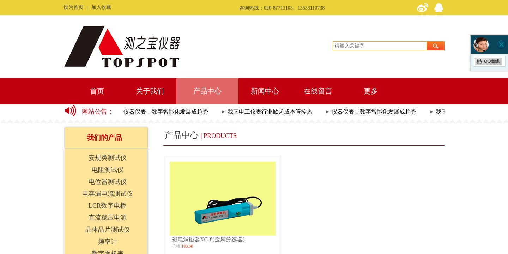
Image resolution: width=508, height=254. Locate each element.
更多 (371, 91)
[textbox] (380, 45)
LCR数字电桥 (107, 205)
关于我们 (150, 91)
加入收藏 (101, 7)
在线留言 (318, 91)
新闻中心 (265, 91)
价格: (176, 246)
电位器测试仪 (108, 181)
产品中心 (207, 91)
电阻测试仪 (107, 169)
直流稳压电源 (108, 217)
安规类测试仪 (108, 157)
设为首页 (73, 7)
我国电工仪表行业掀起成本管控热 (270, 112)
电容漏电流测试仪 (107, 193)
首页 (97, 91)
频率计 (107, 241)
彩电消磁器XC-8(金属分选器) (208, 239)
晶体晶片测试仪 (107, 229)
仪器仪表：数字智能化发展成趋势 (166, 112)
